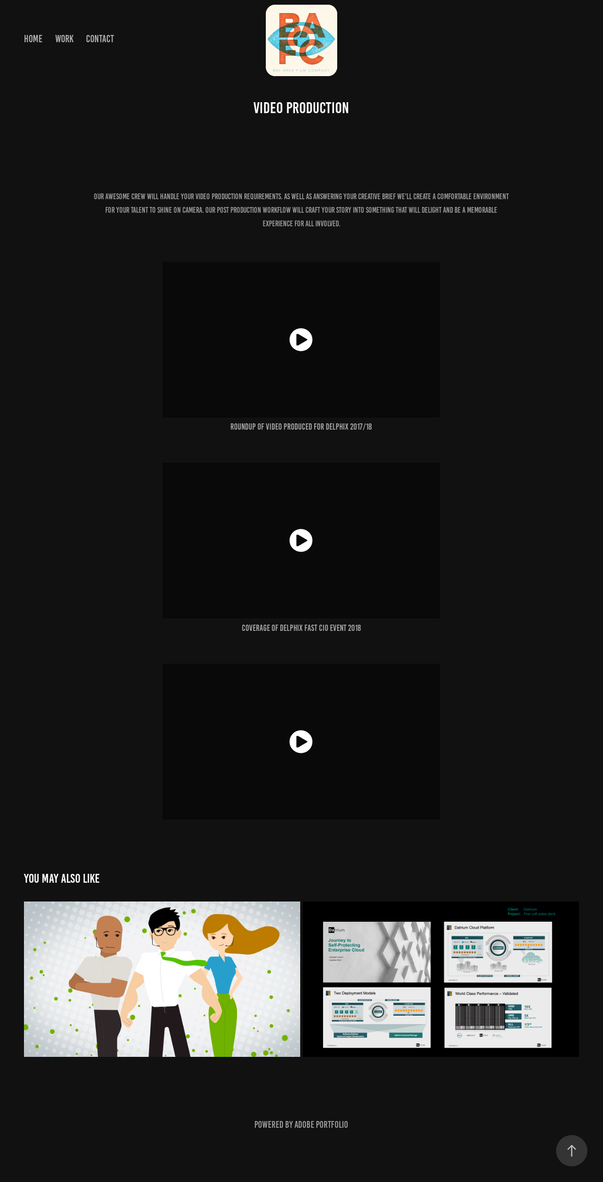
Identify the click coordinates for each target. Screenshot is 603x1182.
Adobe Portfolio (321, 1124)
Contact (100, 38)
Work (64, 38)
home (33, 38)
